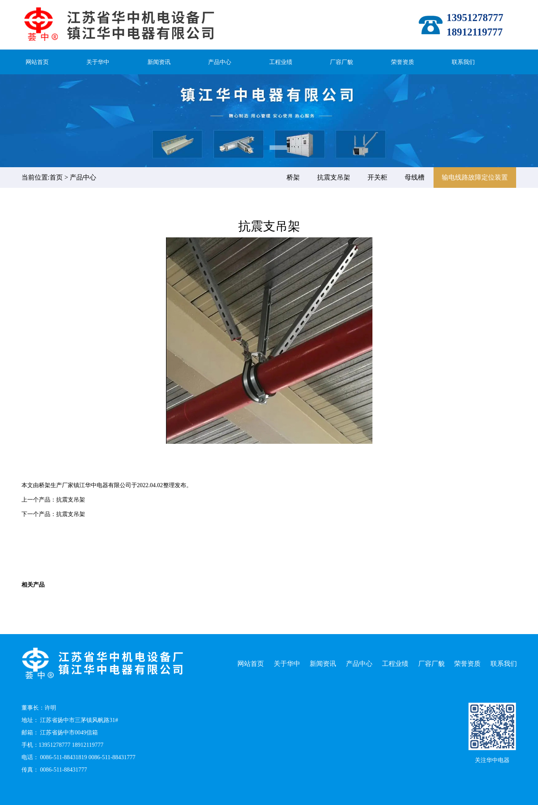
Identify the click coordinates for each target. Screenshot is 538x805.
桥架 (293, 177)
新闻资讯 (159, 62)
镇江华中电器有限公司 (102, 485)
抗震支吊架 (333, 177)
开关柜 (377, 177)
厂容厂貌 (341, 62)
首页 (56, 177)
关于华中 (97, 62)
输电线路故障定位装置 (475, 177)
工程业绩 (280, 62)
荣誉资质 (402, 62)
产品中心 (219, 62)
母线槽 (414, 177)
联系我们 (463, 62)
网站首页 (37, 62)
